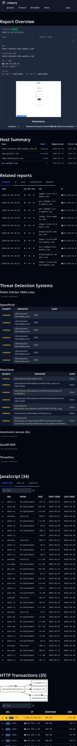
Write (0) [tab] (33, 483)
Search (22, 8)
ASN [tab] (23, 182)
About (46, 8)
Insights (35, 8)
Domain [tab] (6, 182)
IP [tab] (16, 182)
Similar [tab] (49, 182)
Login (67, 8)
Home (10, 8)
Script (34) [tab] (7, 483)
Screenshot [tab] (36, 182)
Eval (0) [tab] (20, 483)
